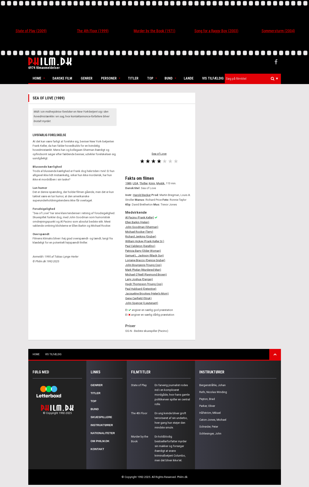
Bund (169, 78)
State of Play (139, 385)
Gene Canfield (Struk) (138, 298)
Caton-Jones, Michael (212, 419)
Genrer (86, 78)
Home (37, 78)
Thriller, (143, 183)
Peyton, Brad (207, 399)
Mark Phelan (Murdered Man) (143, 269)
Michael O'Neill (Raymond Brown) (146, 274)
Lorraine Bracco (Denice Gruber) (145, 260)
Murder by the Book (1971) (154, 31)
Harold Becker (142, 195)
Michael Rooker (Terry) (139, 231)
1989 (128, 183)
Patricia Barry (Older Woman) (143, 250)
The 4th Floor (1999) (93, 31)
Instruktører (102, 425)
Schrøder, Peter (208, 426)
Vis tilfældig (213, 78)
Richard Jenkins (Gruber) (140, 236)
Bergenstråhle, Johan (212, 385)
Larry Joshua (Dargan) (139, 279)
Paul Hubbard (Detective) (140, 288)
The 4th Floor (139, 413)
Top (150, 78)
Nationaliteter (103, 433)
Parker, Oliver (207, 405)
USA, (136, 183)
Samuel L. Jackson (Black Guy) (144, 255)
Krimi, (152, 183)
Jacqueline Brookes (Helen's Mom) (147, 293)
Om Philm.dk (100, 441)
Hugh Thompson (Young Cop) (144, 284)
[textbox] (254, 79)
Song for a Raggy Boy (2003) (216, 31)
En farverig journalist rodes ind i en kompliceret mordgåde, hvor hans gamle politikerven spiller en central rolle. (172, 395)
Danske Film (62, 78)
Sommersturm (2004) (278, 31)
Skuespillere (101, 417)
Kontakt (97, 449)
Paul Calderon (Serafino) (140, 246)
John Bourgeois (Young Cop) (143, 265)
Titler (133, 78)
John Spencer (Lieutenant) (141, 303)
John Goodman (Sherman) (141, 227)
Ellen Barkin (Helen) (137, 222)
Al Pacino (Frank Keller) (139, 217)
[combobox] (253, 79)
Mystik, (160, 183)
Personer (109, 78)
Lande (188, 78)
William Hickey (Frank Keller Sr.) (144, 241)
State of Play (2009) (31, 31)
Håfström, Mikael (210, 412)
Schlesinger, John (210, 433)
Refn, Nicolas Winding (213, 392)
